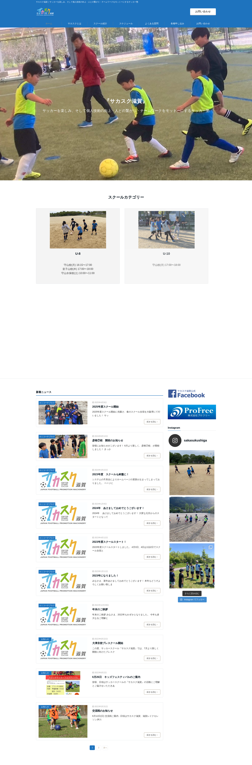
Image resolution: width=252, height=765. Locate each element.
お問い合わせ (203, 11)
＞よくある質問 (169, 700)
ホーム (48, 23)
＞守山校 (103, 719)
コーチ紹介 (105, 709)
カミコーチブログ (47, 322)
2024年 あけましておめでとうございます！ (118, 427)
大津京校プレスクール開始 (107, 562)
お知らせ (45, 558)
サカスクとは (74, 23)
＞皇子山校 (105, 728)
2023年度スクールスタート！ (109, 461)
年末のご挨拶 (100, 528)
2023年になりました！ (105, 495)
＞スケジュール (108, 742)
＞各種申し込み (169, 705)
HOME (102, 700)
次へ (105, 667)
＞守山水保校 (106, 732)
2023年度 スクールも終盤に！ (110, 393)
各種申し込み (177, 23)
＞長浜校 (103, 737)
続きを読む (152, 341)
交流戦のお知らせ (102, 630)
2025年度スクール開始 (105, 326)
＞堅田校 (103, 723)
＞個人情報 (166, 719)
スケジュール (126, 23)
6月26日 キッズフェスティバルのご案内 (116, 596)
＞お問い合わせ (169, 714)
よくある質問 (151, 23)
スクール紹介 (100, 23)
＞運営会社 (166, 709)
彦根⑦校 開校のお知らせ (107, 359)
